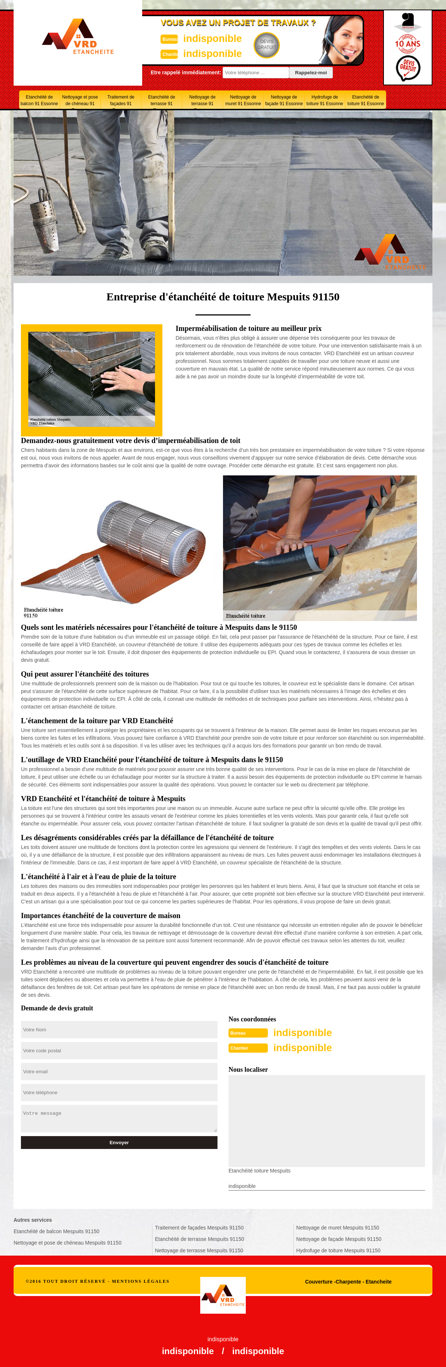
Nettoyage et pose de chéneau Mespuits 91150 (67, 1242)
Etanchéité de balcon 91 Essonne (39, 100)
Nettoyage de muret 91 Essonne (243, 100)
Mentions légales (141, 1280)
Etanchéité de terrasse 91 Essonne (161, 101)
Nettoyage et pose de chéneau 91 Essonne (80, 101)
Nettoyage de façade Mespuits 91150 (338, 1238)
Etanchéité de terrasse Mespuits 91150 (199, 1238)
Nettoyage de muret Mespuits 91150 (337, 1227)
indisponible (201, 38)
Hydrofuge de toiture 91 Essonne (324, 100)
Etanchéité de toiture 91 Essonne (365, 100)
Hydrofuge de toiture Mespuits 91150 (338, 1250)
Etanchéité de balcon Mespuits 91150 (57, 1231)
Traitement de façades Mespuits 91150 (199, 1227)
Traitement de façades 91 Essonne (120, 101)
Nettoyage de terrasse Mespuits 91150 (199, 1250)
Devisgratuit (257, 44)
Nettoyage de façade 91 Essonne (284, 100)
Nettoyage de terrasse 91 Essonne (202, 101)
